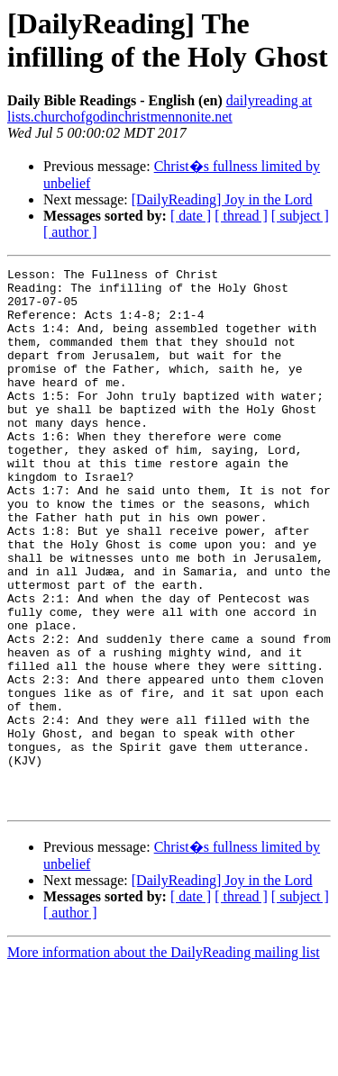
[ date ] (190, 215)
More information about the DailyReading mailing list (163, 1060)
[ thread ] (241, 215)
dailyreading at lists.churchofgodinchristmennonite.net (159, 108)
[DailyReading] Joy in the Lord (222, 199)
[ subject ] (300, 215)
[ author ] (70, 232)
